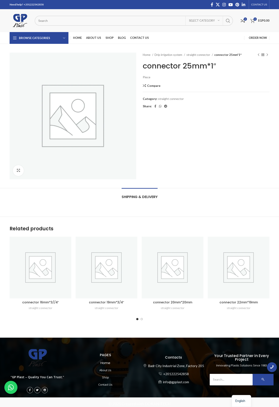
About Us (105, 370)
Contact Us (105, 384)
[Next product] (267, 55)
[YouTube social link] (230, 4)
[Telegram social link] (165, 106)
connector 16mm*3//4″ (40, 302)
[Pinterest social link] (237, 4)
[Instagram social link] (224, 4)
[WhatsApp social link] (160, 106)
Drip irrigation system (169, 54)
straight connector (198, 54)
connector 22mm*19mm (238, 302)
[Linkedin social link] (243, 4)
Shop (105, 377)
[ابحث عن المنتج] (134, 21)
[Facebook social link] (211, 4)
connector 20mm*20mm (172, 302)
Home (147, 54)
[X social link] (217, 4)
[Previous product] (258, 55)
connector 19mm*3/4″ (106, 302)
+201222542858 (34, 4)
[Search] (231, 379)
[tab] (140, 194)
